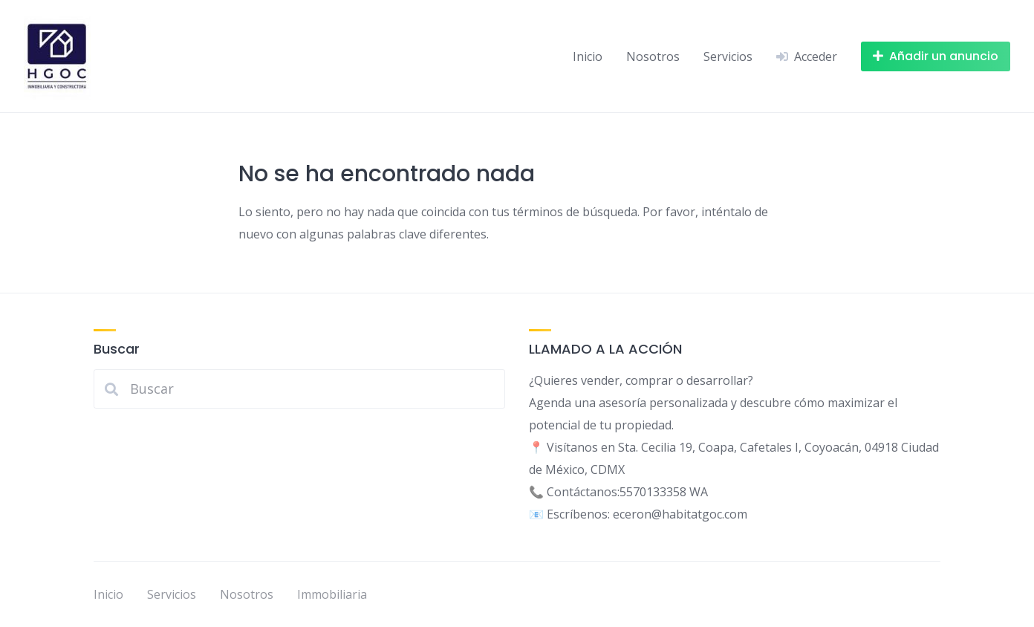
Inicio (587, 56)
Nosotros (653, 56)
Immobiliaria (332, 594)
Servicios (727, 56)
